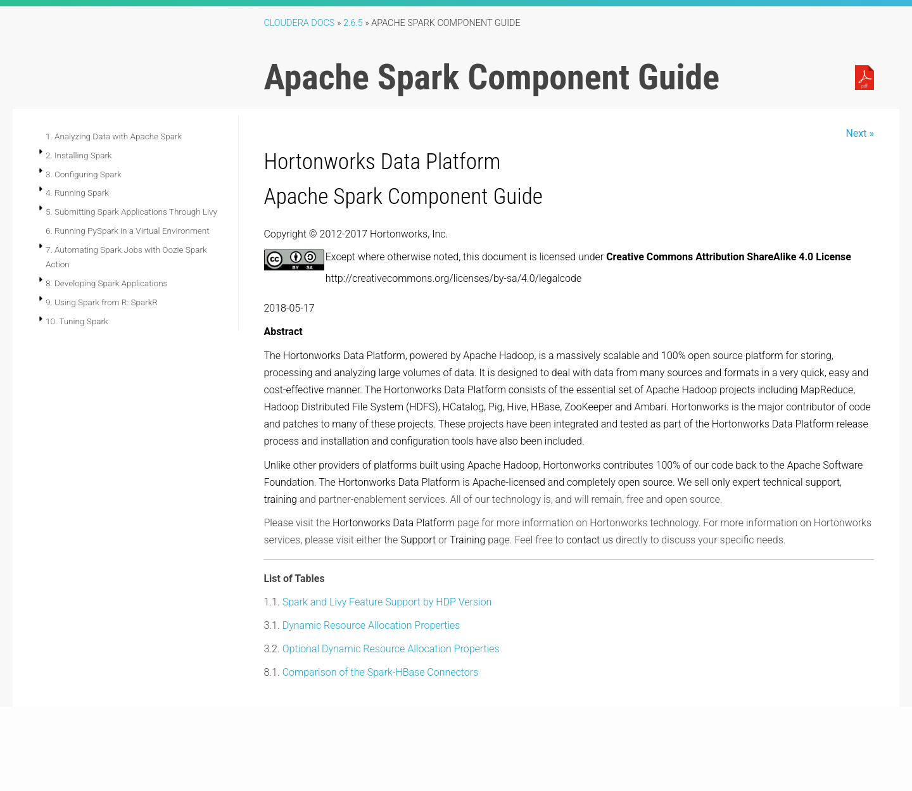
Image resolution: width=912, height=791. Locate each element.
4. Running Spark (77, 192)
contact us (589, 540)
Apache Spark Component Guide (403, 196)
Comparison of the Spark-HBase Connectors (380, 672)
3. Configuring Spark (84, 174)
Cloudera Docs (298, 23)
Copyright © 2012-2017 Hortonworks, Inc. (355, 234)
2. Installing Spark (79, 155)
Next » (860, 133)
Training (467, 540)
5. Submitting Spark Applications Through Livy (131, 211)
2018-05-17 (288, 308)
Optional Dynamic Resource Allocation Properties (391, 649)
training (279, 499)
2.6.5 (353, 23)
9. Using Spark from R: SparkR (102, 302)
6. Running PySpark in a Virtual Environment (128, 230)
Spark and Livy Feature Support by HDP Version (387, 602)
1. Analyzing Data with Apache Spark (114, 136)
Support (418, 540)
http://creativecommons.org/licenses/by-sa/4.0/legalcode (453, 278)
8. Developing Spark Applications (106, 283)
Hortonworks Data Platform (381, 161)
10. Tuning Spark (77, 321)
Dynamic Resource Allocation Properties (371, 625)
